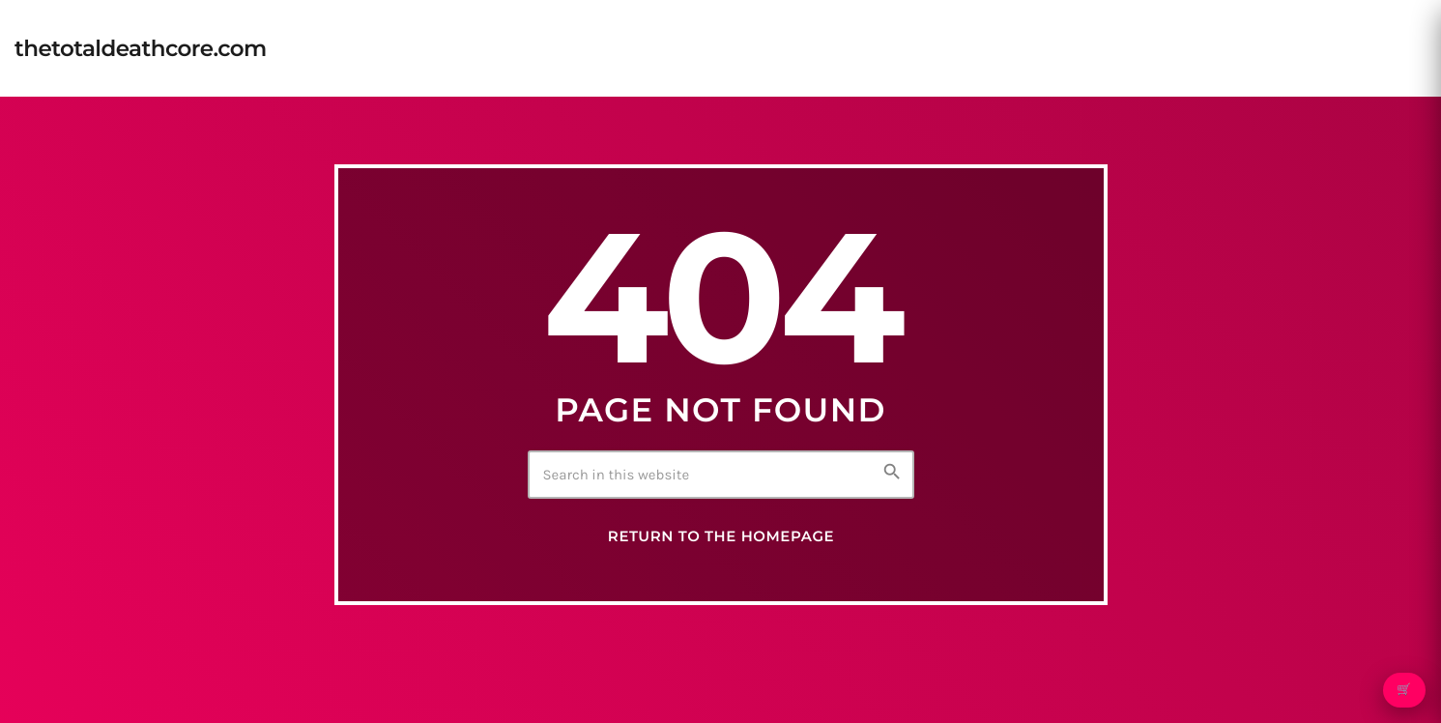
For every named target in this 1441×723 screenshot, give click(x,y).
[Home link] (140, 48)
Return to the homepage (721, 536)
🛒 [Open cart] (1404, 690)
